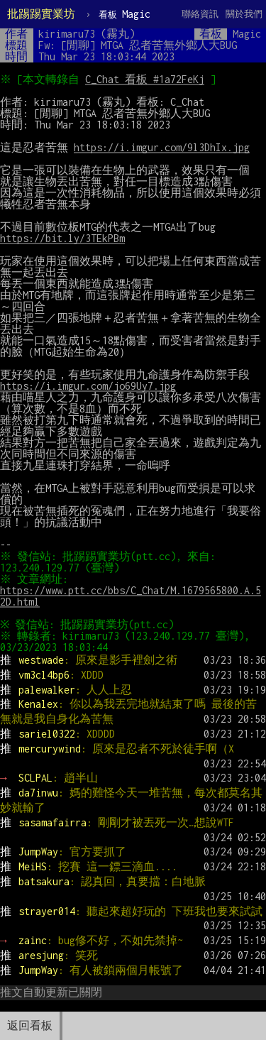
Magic (124, 14)
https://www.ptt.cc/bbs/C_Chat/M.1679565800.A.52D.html (130, 596)
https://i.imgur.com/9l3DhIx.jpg (162, 147)
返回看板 (29, 1025)
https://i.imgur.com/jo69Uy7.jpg (88, 386)
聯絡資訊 (200, 13)
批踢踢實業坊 (41, 14)
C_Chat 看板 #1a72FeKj (146, 79)
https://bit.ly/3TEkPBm (62, 238)
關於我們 (244, 13)
